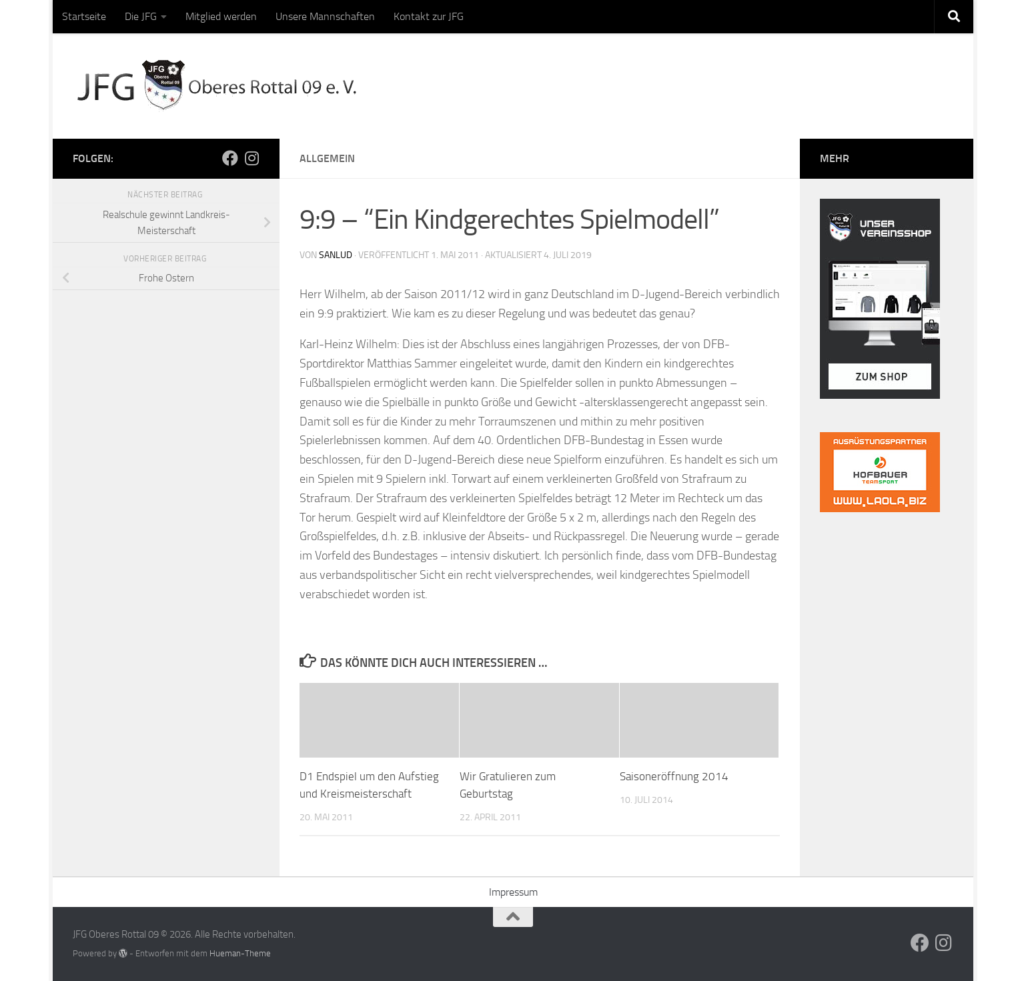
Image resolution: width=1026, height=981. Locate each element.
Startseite (84, 16)
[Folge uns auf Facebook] (230, 158)
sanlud (335, 255)
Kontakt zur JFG (429, 16)
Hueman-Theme (240, 953)
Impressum (513, 891)
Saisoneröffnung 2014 (674, 776)
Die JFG (141, 16)
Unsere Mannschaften (325, 16)
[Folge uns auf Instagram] (251, 158)
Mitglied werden (221, 16)
